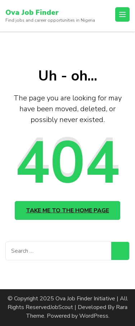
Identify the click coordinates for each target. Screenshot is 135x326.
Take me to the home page (67, 210)
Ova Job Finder (32, 12)
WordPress (93, 316)
